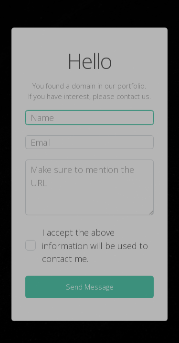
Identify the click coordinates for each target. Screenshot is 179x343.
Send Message (90, 287)
